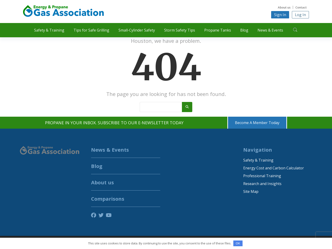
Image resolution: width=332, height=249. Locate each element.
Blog (244, 30)
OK (238, 243)
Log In (300, 14)
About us (284, 7)
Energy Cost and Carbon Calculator (273, 168)
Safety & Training (49, 30)
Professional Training (262, 175)
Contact (301, 7)
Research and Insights (262, 183)
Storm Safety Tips (179, 30)
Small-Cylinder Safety (137, 30)
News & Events (270, 30)
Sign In (280, 14)
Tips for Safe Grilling (91, 30)
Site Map (250, 191)
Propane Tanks (217, 30)
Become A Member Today (257, 122)
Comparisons (107, 198)
